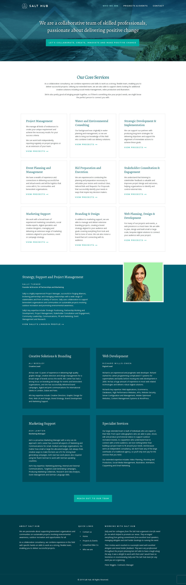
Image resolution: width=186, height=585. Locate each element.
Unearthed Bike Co (90, 545)
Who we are (88, 549)
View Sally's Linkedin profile (41, 324)
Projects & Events (90, 540)
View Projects (35, 151)
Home (85, 536)
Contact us (87, 532)
